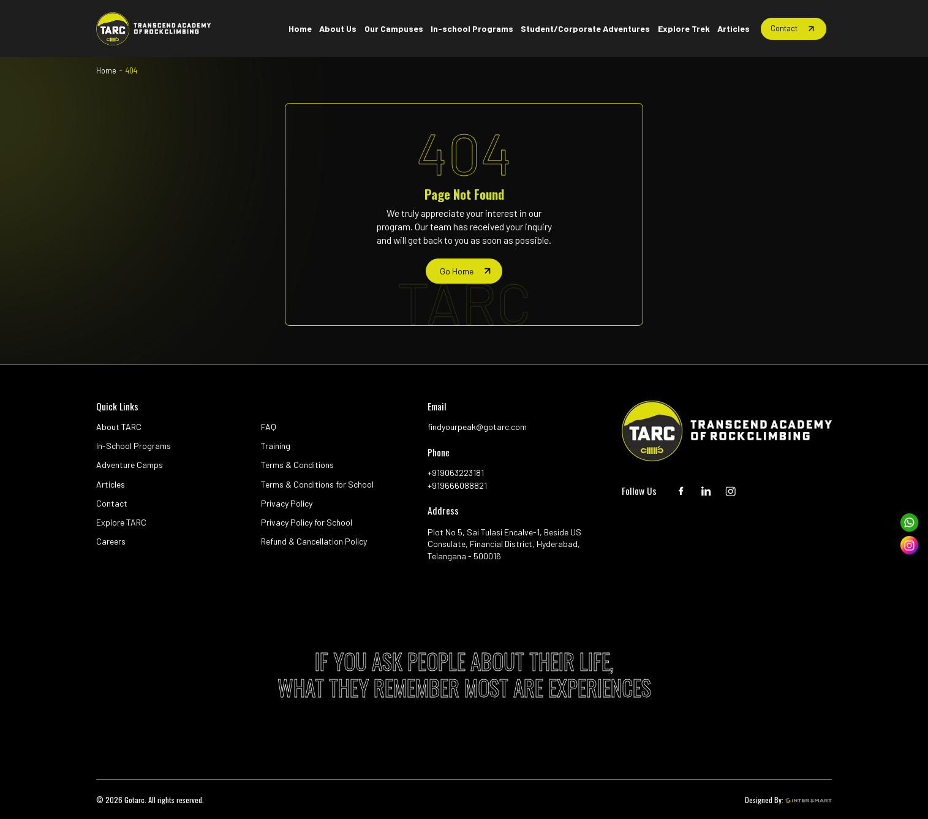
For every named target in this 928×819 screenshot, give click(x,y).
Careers (111, 541)
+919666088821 (457, 485)
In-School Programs (133, 445)
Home (106, 70)
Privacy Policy (286, 503)
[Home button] (299, 29)
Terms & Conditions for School (317, 484)
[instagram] (909, 545)
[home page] (464, 271)
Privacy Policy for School (306, 522)
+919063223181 (456, 472)
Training (275, 445)
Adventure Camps (129, 464)
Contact (111, 503)
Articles (110, 484)
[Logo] (153, 28)
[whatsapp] (909, 522)
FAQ (268, 426)
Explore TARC (121, 522)
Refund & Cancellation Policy (314, 541)
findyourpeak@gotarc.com (477, 426)
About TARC (118, 426)
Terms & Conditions (297, 464)
